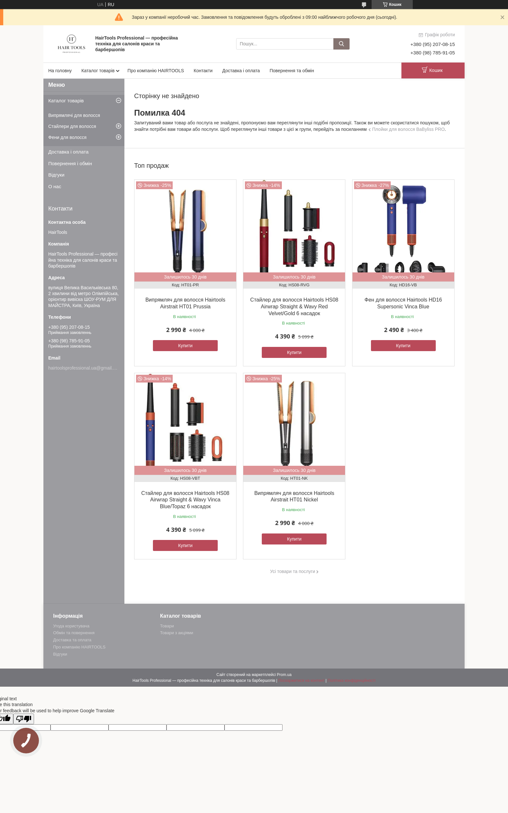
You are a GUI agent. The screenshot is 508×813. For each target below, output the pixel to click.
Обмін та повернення (74, 632)
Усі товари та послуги (292, 571)
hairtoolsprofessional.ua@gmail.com (84, 368)
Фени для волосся (67, 137)
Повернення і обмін (70, 163)
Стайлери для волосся (72, 126)
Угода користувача (71, 626)
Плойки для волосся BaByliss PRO (408, 129)
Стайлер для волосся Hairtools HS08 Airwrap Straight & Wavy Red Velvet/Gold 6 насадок (294, 306)
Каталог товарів (97, 70)
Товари (167, 626)
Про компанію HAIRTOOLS (156, 70)
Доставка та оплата (72, 639)
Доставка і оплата (241, 70)
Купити (185, 345)
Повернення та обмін (292, 70)
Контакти (203, 70)
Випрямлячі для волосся (74, 115)
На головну (60, 70)
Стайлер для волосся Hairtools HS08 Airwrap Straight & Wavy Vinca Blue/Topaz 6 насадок (185, 500)
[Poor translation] (23, 719)
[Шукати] (341, 44)
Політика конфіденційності (351, 680)
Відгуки (56, 174)
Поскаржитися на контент (301, 680)
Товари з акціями (176, 632)
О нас (54, 186)
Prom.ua (284, 674)
